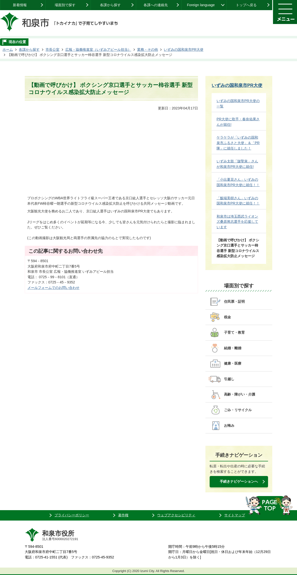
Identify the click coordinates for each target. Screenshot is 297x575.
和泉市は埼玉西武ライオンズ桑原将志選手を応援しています (237, 221)
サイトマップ (234, 515)
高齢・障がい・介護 (239, 394)
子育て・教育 (234, 332)
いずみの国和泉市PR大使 (183, 49)
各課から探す (110, 5)
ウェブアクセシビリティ (176, 515)
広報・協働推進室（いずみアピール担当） (98, 49)
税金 (227, 317)
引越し (229, 379)
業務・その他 (147, 49)
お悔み (229, 425)
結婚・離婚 (232, 348)
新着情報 (20, 5)
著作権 (123, 515)
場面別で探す (65, 5)
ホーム (7, 49)
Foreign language (201, 5)
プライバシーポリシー (71, 515)
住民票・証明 (234, 301)
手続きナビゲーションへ (239, 481)
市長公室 (52, 49)
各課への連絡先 (156, 5)
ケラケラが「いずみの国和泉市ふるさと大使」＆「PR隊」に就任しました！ (238, 142)
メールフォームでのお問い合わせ (53, 288)
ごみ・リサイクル (238, 410)
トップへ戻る (246, 5)
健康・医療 (232, 363)
